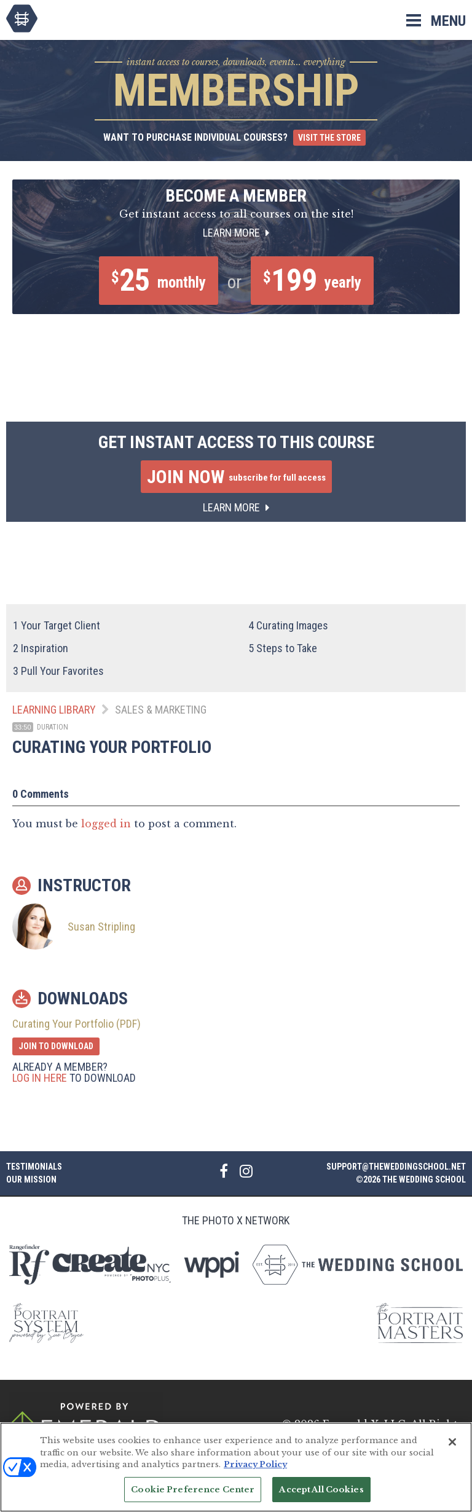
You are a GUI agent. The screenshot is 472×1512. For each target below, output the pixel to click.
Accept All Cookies (321, 1495)
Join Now (236, 476)
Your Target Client (56, 625)
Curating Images (288, 625)
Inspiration (40, 648)
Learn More (236, 232)
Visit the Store (329, 138)
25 (158, 280)
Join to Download (55, 1046)
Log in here (39, 1077)
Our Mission (31, 1179)
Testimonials (34, 1166)
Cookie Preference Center (192, 1495)
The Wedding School (21, 18)
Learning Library (54, 709)
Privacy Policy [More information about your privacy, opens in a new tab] (255, 1470)
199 (312, 280)
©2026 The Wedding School (411, 1179)
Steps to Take (282, 648)
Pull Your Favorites (58, 670)
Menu (448, 21)
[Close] (452, 1448)
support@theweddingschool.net (396, 1166)
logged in (106, 823)
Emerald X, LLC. (365, 1424)
